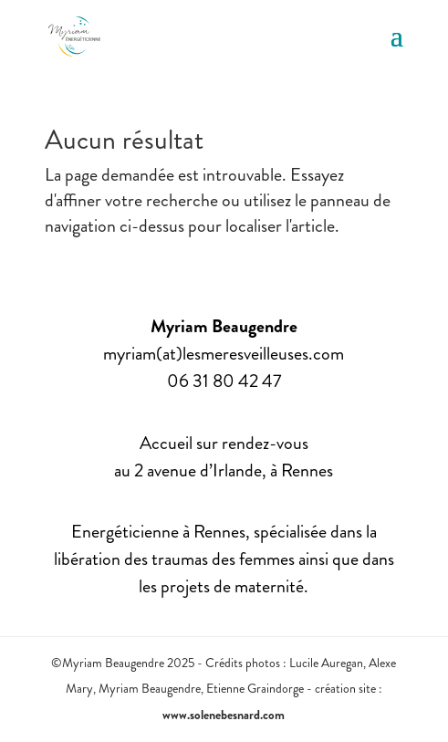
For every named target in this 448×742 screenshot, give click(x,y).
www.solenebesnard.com (223, 714)
